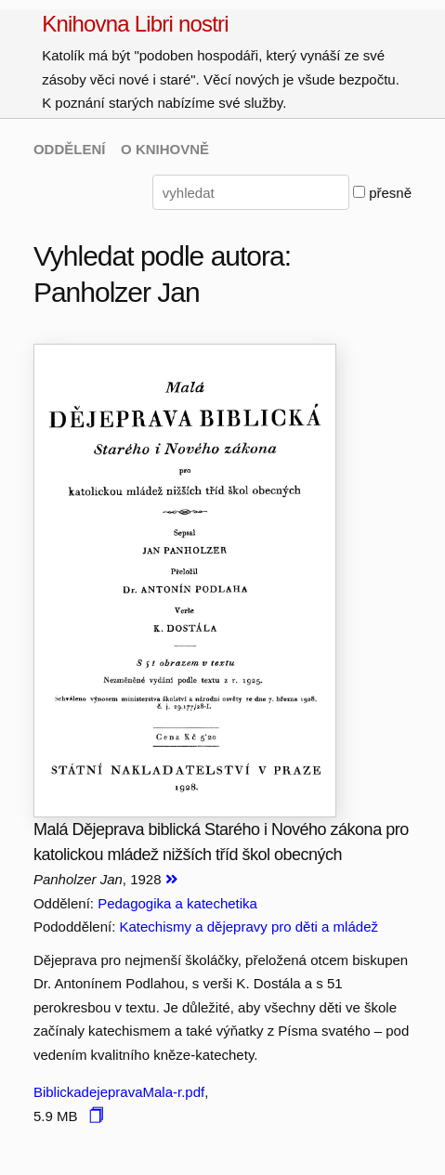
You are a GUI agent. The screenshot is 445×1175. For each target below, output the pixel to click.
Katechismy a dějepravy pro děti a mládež (249, 926)
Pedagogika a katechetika (177, 903)
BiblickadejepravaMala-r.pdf (118, 1092)
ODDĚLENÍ (69, 149)
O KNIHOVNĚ (165, 149)
